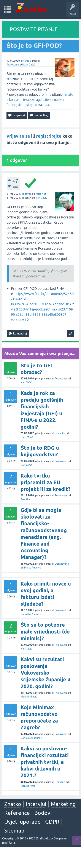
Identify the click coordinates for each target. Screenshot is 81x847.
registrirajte (48, 136)
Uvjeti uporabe (22, 822)
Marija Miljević (32, 567)
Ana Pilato (26, 499)
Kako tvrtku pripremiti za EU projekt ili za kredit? (45, 482)
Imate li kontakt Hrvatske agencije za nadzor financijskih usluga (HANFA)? (39, 99)
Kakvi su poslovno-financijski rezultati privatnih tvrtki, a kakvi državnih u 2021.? (45, 762)
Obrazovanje (62, 563)
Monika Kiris (28, 785)
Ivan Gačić (29, 64)
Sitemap (14, 831)
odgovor (26, 193)
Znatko (12, 804)
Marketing (63, 804)
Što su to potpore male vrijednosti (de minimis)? (45, 631)
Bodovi (43, 813)
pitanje (25, 60)
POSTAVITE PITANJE (34, 29)
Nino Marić (27, 437)
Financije (60, 433)
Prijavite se (18, 136)
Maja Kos (41, 193)
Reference (17, 813)
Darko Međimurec (31, 614)
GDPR (52, 822)
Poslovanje (12, 64)
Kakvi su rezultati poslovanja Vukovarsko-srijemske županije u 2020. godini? (45, 672)
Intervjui (36, 804)
